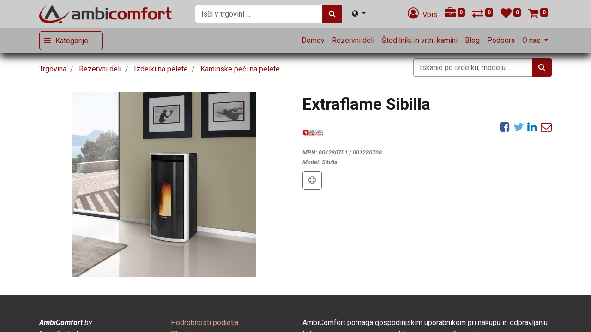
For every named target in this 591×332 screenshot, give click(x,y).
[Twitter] (518, 126)
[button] (312, 180)
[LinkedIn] (532, 126)
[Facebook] (505, 126)
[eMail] (546, 126)
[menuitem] (313, 40)
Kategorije (71, 40)
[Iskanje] (332, 14)
